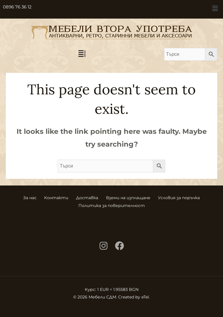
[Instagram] (103, 244)
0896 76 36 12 (17, 7)
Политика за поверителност (111, 204)
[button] (215, 8)
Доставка (87, 197)
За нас (26, 197)
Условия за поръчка (182, 197)
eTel (145, 295)
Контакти (55, 197)
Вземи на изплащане (129, 197)
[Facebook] (119, 244)
